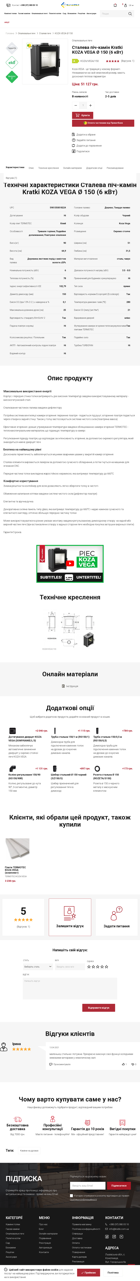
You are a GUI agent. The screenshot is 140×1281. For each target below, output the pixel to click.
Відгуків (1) (34, 167)
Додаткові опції (94, 157)
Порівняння (45, 1226)
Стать (26, 950)
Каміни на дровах (30, 1140)
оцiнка (90, 950)
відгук (26, 964)
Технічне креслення (48, 157)
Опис (31, 157)
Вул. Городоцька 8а (116, 1250)
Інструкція (72, 675)
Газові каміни (24, 13)
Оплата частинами (82, 1238)
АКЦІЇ (6, 22)
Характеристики (15, 157)
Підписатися (119, 1174)
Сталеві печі (45, 33)
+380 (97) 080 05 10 (120, 1213)
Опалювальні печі (40, 13)
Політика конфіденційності (84, 1188)
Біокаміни (72, 13)
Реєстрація (45, 1231)
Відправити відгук (98, 996)
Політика (113, 1273)
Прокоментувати (62, 1053)
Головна (10, 33)
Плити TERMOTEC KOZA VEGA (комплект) (15, 859)
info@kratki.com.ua (119, 1217)
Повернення (79, 1242)
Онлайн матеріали (72, 157)
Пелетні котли (55, 13)
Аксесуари (91, 13)
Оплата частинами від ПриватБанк (103, 123)
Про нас (43, 1213)
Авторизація (46, 1235)
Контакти (44, 1240)
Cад (64, 13)
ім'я (57, 950)
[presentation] (43, 998)
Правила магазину (82, 1213)
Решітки (81, 13)
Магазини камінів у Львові (83, 1257)
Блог (41, 1217)
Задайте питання (117, 134)
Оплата (76, 1233)
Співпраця (78, 1224)
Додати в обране (86, 134)
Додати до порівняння (89, 140)
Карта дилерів (80, 1247)
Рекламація (78, 1251)
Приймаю (90, 1273)
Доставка (77, 1229)
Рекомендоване (115, 157)
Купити (85, 115)
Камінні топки (10, 13)
